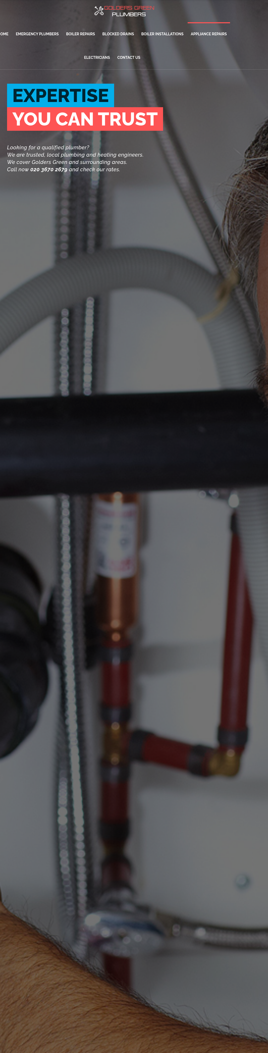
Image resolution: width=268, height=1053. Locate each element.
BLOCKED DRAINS (118, 34)
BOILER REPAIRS (80, 34)
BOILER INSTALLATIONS (162, 34)
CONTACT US (128, 57)
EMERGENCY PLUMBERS (37, 34)
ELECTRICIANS (97, 57)
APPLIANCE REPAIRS (209, 34)
